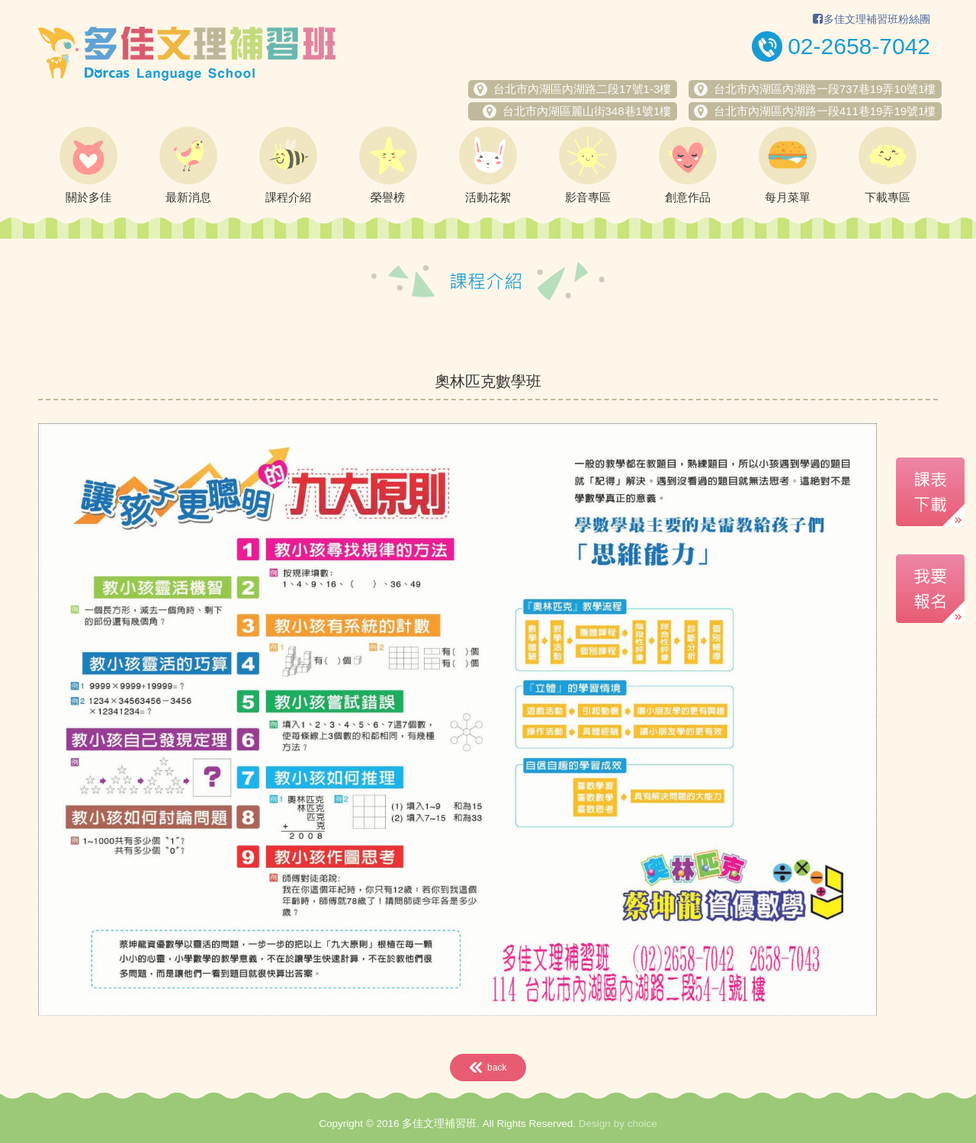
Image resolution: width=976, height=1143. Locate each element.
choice (642, 1123)
